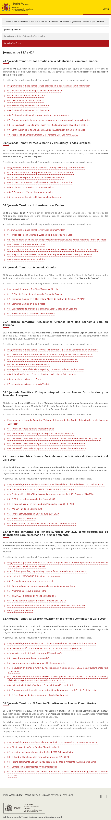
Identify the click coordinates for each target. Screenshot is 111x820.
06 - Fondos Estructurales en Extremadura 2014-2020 (33, 513)
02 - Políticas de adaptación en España (26, 95)
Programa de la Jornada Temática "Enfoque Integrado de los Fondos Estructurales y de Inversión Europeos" (57, 422)
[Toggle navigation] (105, 6)
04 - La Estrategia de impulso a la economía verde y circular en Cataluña (42, 308)
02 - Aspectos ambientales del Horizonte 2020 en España (34, 653)
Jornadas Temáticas (100, 21)
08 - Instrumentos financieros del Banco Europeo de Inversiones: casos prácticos (46, 605)
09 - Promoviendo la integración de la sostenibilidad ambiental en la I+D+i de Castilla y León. (52, 690)
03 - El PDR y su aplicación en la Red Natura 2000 (31, 499)
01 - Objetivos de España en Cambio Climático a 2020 (33, 747)
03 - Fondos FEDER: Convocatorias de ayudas (28, 364)
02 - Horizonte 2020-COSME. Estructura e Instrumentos (34, 576)
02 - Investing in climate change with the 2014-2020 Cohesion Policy (40, 752)
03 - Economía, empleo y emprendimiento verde (30, 581)
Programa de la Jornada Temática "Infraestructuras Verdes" (36, 229)
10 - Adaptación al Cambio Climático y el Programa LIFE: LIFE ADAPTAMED (42, 134)
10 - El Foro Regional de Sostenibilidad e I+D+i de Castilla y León (38, 695)
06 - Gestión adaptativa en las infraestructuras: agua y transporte (39, 115)
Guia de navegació (52, 795)
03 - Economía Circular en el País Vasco (26, 303)
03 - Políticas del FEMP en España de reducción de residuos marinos (40, 182)
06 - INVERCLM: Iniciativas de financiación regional (31, 595)
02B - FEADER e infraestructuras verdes (26, 244)
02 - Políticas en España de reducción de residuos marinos (35, 177)
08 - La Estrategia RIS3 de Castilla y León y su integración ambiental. (40, 685)
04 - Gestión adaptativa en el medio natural (28, 105)
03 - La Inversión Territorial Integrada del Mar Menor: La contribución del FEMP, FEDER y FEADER (54, 438)
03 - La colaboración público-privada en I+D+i (29, 658)
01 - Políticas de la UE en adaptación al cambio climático (34, 90)
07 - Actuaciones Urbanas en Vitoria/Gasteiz (28, 384)
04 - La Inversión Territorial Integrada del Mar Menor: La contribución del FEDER (46, 443)
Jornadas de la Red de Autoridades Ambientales (24, 36)
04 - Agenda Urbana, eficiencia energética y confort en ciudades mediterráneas (45, 369)
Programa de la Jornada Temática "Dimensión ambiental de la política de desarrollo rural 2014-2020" (56, 484)
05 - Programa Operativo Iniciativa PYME (26, 590)
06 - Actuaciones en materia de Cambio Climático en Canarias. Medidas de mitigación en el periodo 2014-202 (57, 773)
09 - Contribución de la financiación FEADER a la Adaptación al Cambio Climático (46, 129)
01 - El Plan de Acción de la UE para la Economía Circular (34, 294)
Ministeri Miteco (21, 21)
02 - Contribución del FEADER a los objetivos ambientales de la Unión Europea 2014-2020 (50, 494)
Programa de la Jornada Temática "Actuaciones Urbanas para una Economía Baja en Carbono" (52, 349)
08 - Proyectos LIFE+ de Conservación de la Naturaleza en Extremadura (41, 523)
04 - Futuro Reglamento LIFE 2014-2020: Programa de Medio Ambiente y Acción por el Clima (51, 761)
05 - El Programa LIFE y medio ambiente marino (30, 192)
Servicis (34, 21)
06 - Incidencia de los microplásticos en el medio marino (34, 197)
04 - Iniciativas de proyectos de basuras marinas (30, 187)
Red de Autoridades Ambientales (55, 21)
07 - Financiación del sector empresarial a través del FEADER (36, 600)
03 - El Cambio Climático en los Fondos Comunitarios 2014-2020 (38, 757)
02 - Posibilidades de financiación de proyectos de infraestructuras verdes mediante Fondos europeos (56, 239)
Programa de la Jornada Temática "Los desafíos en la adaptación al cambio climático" (48, 85)
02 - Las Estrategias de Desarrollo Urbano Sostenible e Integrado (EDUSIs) (42, 359)
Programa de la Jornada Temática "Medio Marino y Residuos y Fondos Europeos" (46, 167)
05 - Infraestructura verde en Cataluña (26, 259)
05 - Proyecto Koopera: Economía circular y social (31, 313)
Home (8, 21)
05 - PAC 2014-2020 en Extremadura (24, 508)
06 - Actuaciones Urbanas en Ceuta (24, 379)
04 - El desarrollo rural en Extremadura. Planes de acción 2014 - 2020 (40, 504)
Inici (5, 795)
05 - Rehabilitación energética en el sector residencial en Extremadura (41, 374)
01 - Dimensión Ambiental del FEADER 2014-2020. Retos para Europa (40, 489)
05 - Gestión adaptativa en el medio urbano (28, 110)
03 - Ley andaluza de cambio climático (25, 100)
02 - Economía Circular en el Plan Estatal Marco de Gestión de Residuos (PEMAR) (46, 299)
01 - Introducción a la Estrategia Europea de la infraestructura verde (40, 234)
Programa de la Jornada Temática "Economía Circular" (33, 289)
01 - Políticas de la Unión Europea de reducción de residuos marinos (40, 172)
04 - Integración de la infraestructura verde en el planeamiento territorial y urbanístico (49, 254)
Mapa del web (32, 795)
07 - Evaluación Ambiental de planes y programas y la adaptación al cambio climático (48, 120)
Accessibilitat (16, 795)
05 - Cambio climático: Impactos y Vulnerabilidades (32, 766)
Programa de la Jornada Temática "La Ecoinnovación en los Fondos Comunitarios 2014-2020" (52, 643)
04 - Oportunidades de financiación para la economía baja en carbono (41, 586)
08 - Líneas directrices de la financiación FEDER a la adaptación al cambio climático (47, 125)
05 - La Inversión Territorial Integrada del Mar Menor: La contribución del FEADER (46, 448)
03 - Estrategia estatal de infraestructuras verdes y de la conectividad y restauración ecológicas (53, 249)
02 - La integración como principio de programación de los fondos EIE (41, 433)
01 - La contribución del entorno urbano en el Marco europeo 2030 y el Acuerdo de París (50, 354)
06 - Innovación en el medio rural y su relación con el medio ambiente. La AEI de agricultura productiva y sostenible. (57, 669)
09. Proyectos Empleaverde (20, 610)
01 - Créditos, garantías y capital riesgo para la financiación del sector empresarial (47, 571)
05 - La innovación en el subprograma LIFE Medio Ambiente (36, 663)
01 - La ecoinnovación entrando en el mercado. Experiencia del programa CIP (44, 648)
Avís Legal (68, 795)
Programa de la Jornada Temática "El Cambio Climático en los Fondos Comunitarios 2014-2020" (53, 742)
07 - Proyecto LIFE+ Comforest (21, 518)
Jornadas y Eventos (80, 21)
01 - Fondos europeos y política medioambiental (30, 428)
